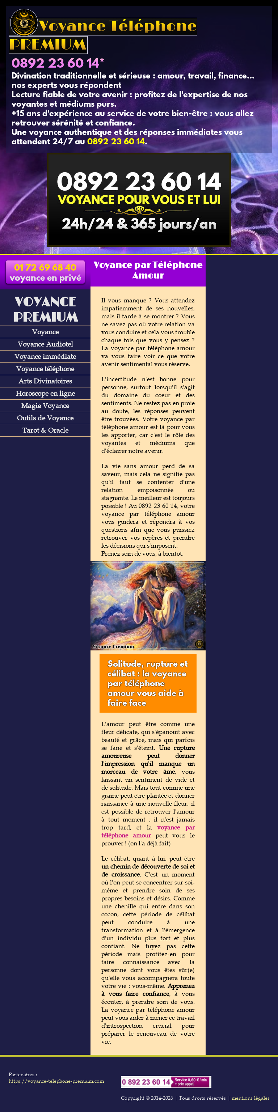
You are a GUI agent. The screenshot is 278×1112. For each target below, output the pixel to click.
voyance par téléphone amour (148, 831)
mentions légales (251, 1098)
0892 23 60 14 (55, 64)
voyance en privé (45, 273)
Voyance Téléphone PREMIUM (103, 35)
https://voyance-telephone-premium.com (56, 1081)
